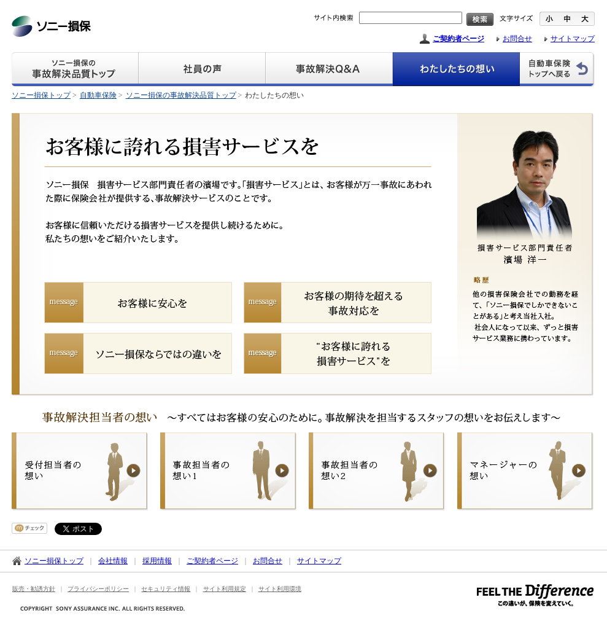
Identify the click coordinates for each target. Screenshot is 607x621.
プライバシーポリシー (98, 588)
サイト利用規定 (224, 588)
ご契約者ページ (458, 38)
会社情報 (113, 561)
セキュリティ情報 (165, 588)
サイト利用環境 (279, 588)
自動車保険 (98, 95)
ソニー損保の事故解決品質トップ (181, 95)
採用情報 (157, 561)
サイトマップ (573, 38)
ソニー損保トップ (41, 95)
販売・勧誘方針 (33, 588)
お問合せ (517, 38)
